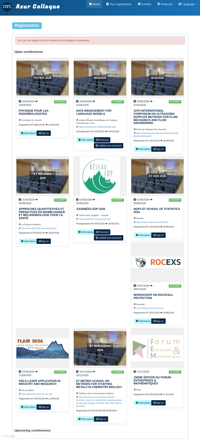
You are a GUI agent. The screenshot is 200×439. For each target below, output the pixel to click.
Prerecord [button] (102, 140)
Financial (164, 4)
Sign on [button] (44, 133)
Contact (144, 4)
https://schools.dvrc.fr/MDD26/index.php (97, 127)
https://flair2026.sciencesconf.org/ (36, 394)
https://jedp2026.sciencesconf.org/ (94, 219)
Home (94, 4)
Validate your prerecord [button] (108, 145)
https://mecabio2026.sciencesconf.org (38, 228)
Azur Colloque (31, 5)
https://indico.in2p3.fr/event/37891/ (152, 222)
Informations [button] (28, 133)
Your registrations (119, 4)
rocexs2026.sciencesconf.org (149, 308)
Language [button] (187, 4)
